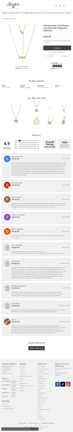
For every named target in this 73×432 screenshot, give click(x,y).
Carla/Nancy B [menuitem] (42, 379)
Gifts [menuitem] (21, 381)
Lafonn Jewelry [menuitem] (42, 398)
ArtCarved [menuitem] (40, 371)
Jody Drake (16, 261)
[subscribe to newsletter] (68, 378)
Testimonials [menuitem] (6, 406)
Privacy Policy (22, 423)
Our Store (9, 13)
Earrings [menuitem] (23, 374)
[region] (21, 44)
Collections (50, 13)
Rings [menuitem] (21, 388)
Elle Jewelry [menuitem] (41, 381)
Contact (68, 13)
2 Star (15, 146)
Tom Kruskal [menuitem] (41, 419)
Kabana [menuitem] (39, 395)
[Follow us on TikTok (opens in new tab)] (62, 384)
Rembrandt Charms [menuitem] (43, 409)
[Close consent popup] (37, 429)
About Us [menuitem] (5, 404)
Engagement (25, 13)
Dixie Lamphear (17, 229)
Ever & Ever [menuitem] (41, 386)
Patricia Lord (16, 197)
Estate (38, 13)
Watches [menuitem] (22, 390)
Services (58, 13)
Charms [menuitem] (22, 371)
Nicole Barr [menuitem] (41, 402)
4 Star (15, 142)
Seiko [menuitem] (39, 412)
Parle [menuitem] (39, 407)
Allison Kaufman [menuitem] (43, 369)
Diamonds (17, 13)
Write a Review (36, 348)
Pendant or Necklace (9, 18)
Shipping (50, 56)
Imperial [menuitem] (40, 388)
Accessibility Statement (47, 423)
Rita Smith (15, 304)
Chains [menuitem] (22, 369)
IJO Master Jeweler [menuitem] (8, 409)
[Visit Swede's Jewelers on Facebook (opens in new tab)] (57, 384)
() (38, 140)
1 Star (15, 148)
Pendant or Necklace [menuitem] (27, 386)
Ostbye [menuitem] (39, 405)
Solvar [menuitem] (39, 414)
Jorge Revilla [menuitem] (41, 393)
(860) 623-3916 (22, 68)
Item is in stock (57, 66)
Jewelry (33, 13)
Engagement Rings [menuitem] (26, 376)
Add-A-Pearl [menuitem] (41, 367)
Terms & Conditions (33, 423)
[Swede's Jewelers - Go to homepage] (13, 5)
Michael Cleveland (18, 286)
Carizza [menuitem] (39, 376)
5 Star (15, 140)
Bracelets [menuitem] (23, 367)
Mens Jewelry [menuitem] (24, 383)
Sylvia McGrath (17, 157)
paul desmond (17, 183)
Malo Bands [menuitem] (41, 400)
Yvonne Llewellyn (18, 215)
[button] (56, 5)
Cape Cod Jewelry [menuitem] (42, 374)
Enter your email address (61, 374)
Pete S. (14, 320)
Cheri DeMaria (17, 245)
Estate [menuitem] (22, 379)
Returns (64, 56)
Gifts (43, 13)
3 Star (15, 144)
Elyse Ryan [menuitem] (40, 383)
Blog (63, 13)
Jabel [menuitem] (39, 390)
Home (4, 13)
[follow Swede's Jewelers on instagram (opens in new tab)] (68, 384)
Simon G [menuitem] (40, 417)
